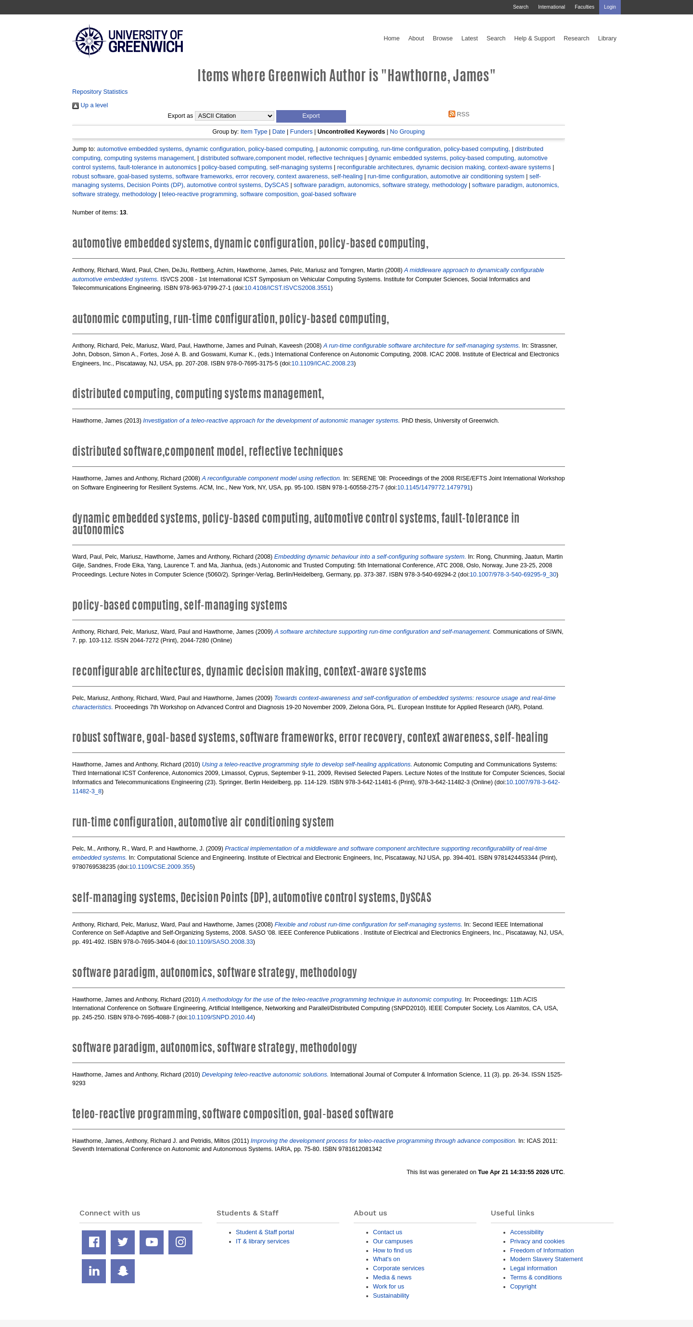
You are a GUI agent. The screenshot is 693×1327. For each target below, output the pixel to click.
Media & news (392, 1277)
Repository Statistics (100, 91)
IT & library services (263, 1241)
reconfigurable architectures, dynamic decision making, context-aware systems (444, 167)
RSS (457, 114)
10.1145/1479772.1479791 (433, 487)
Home (391, 38)
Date (278, 131)
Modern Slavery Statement (546, 1259)
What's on (386, 1259)
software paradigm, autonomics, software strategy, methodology (380, 184)
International (551, 7)
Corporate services (398, 1268)
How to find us (392, 1250)
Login (610, 7)
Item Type (254, 131)
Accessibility (526, 1232)
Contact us (387, 1232)
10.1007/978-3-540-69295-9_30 (513, 574)
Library (607, 38)
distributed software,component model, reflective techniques (282, 158)
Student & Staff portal (265, 1232)
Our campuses (393, 1241)
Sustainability (391, 1295)
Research (577, 38)
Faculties (584, 7)
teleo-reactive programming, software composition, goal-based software (259, 194)
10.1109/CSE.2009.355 (161, 866)
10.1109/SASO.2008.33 (220, 941)
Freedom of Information (542, 1250)
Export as (180, 116)
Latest (470, 38)
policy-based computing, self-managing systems (267, 167)
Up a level (90, 105)
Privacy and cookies (537, 1241)
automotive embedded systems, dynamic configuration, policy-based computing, (205, 148)
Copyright (523, 1286)
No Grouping (407, 131)
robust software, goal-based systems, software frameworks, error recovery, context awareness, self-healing (217, 176)
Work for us (388, 1286)
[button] (311, 116)
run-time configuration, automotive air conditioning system (446, 176)
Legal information (533, 1268)
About (416, 38)
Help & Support (534, 38)
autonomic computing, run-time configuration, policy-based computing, (415, 148)
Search (520, 7)
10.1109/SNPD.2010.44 (220, 1017)
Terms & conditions (536, 1277)
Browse (443, 38)
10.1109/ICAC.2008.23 (323, 363)
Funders (301, 131)
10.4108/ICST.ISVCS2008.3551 (287, 287)
